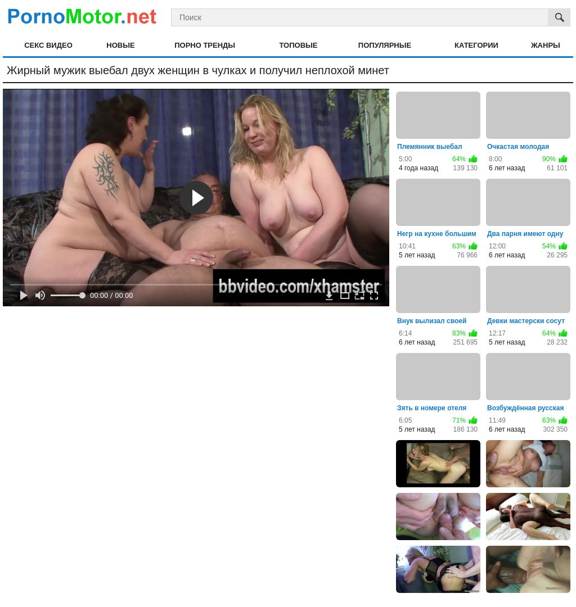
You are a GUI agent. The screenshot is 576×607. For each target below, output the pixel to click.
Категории (476, 45)
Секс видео (48, 45)
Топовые (298, 45)
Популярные (384, 45)
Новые (120, 45)
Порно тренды (204, 45)
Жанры (545, 45)
